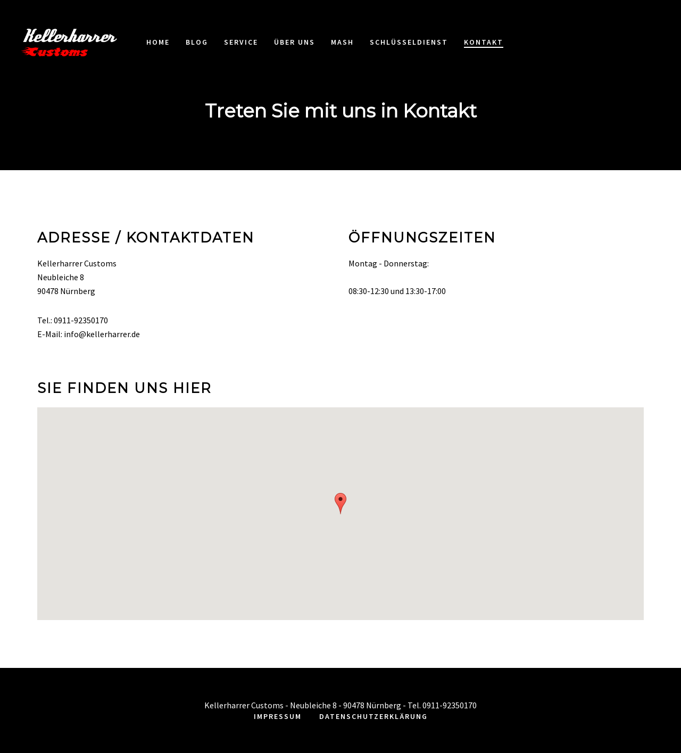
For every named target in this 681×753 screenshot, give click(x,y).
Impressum (278, 716)
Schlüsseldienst (409, 42)
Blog (197, 42)
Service (241, 42)
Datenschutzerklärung (373, 716)
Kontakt (483, 42)
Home (158, 42)
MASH (342, 42)
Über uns (294, 42)
